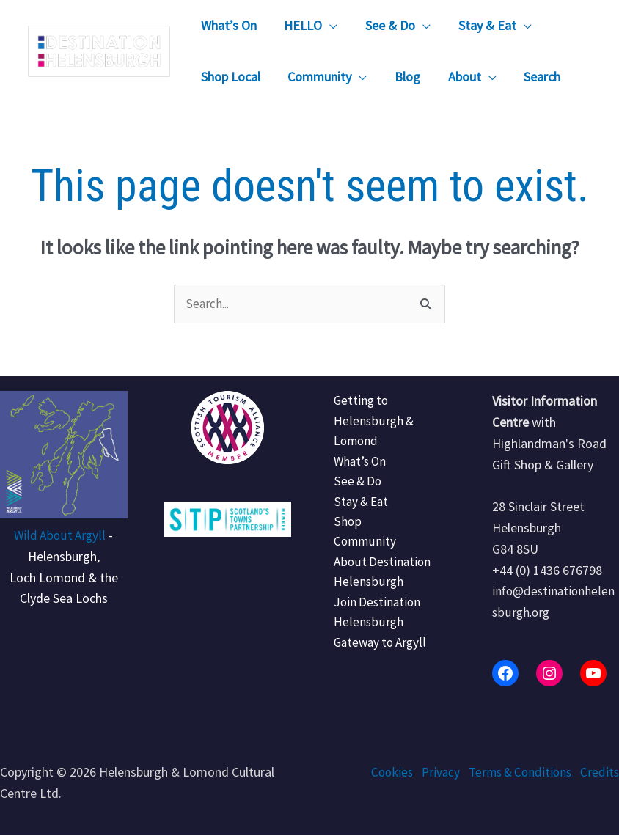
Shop (341, 528)
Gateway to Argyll (376, 655)
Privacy (433, 772)
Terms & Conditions (516, 772)
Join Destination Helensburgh (373, 624)
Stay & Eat (357, 507)
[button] (328, 25)
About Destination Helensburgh (378, 581)
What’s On (356, 465)
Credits (599, 772)
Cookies (382, 772)
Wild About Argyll (59, 535)
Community (360, 549)
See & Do (353, 486)
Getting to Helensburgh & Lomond (368, 423)
